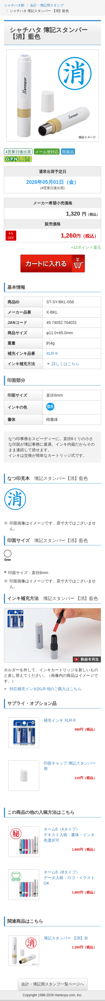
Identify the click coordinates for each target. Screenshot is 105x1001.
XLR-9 (51, 353)
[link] (52, 734)
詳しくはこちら (65, 364)
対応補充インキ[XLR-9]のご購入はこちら (45, 689)
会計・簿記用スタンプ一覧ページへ (52, 984)
